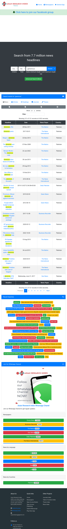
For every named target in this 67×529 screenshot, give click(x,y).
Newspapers (30, 457)
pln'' (45, 272)
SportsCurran (21, 275)
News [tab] (5, 102)
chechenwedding (49, 307)
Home (28, 454)
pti (52, 262)
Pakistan (33, 440)
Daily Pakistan (50, 170)
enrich (41, 282)
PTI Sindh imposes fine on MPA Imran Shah (25, 288)
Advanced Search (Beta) (33, 79)
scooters (59, 285)
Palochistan (37, 262)
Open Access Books (32, 459)
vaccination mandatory (33, 275)
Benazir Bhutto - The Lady (15, 146)
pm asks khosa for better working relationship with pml (19, 311)
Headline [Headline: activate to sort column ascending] (15, 122)
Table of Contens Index (49, 457)
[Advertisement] (33, 28)
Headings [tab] (25, 102)
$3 (40, 288)
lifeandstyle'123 (29, 314)
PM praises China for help (15, 203)
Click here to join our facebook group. (35, 12)
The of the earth (15, 164)
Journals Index (47, 454)
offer (15, 127)
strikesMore (56, 266)
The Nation (50, 127)
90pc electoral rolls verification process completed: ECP (36, 259)
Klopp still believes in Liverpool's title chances (29, 272)
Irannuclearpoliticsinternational (18, 298)
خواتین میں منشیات (53, 272)
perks (16, 131)
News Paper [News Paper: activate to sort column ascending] (50, 122)
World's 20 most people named (16, 170)
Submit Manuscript (32, 466)
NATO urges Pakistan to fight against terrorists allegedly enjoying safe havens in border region (33, 269)
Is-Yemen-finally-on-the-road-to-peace (27, 282)
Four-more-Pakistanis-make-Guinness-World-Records (24, 279)
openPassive (40, 295)
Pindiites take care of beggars (15, 220)
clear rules (54, 279)
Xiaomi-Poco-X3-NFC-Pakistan (14, 266)
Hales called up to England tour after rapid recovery (43, 298)
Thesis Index (46, 459)
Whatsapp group (16, 468)
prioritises (51, 291)
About (33, 518)
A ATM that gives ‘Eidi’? (15, 233)
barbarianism (45, 279)
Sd (33, 418)
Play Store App (31, 468)
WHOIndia (11, 272)
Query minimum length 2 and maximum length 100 (41, 73)
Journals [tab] (35, 102)
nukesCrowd (50, 295)
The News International (33, 398)
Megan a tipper (16, 138)
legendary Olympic (48, 288)
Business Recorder (33, 382)
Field (21, 72)
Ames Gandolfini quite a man (15, 216)
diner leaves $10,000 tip (15, 151)
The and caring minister (15, 142)
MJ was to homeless (15, 155)
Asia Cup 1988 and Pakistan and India (50, 301)
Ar (33, 426)
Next (48, 248)
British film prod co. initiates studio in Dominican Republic (22, 301)
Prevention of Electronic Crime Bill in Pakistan (49, 311)
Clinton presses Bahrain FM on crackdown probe (47, 304)
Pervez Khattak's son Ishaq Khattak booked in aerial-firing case (29, 291)
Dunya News (33, 377)
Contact (39, 518)
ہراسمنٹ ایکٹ (39, 314)
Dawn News (50, 177)
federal (20, 314)
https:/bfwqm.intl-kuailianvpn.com (22, 262)
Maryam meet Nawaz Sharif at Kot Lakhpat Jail (38, 266)
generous (18, 96)
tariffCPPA (9, 304)
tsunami (47, 282)
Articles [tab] (14, 102)
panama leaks (45, 275)
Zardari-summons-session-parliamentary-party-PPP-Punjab (21, 285)
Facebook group (16, 465)
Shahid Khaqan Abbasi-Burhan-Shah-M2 (24, 295)
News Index (46, 461)
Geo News (50, 233)
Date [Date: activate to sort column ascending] (36, 122)
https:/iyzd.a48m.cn (26, 304)
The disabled (46, 262)
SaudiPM (16, 304)
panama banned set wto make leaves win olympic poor (27, 307)
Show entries (33, 110)
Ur (33, 410)
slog (47, 314)
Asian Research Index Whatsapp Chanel (33, 363)
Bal (33, 422)
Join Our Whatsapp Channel (12, 321)
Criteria (14, 72)
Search (50, 69)
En (33, 414)
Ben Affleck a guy (15, 160)
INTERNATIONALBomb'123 (47, 285)
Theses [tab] (45, 102)
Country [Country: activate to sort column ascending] (60, 122)
